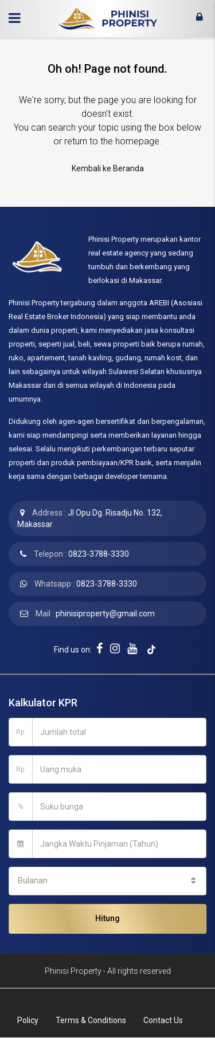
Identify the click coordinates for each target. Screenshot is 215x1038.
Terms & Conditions (91, 1020)
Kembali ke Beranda (108, 168)
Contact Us (163, 1020)
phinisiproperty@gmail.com (105, 613)
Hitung (107, 918)
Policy (27, 1020)
